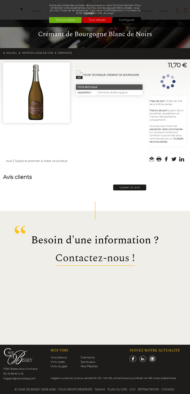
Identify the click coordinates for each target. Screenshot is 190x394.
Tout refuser (97, 20)
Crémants (65, 53)
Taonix (100, 389)
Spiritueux (88, 362)
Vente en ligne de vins (37, 53)
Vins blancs (59, 357)
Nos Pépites (89, 366)
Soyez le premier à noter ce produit (41, 161)
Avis (9, 161)
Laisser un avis (130, 187)
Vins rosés (58, 362)
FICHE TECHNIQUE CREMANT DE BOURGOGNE (107, 74)
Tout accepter (65, 20)
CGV (132, 389)
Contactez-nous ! (95, 258)
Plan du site (117, 389)
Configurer (127, 20)
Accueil (11, 53)
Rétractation (148, 389)
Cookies (89, 13)
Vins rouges (59, 366)
